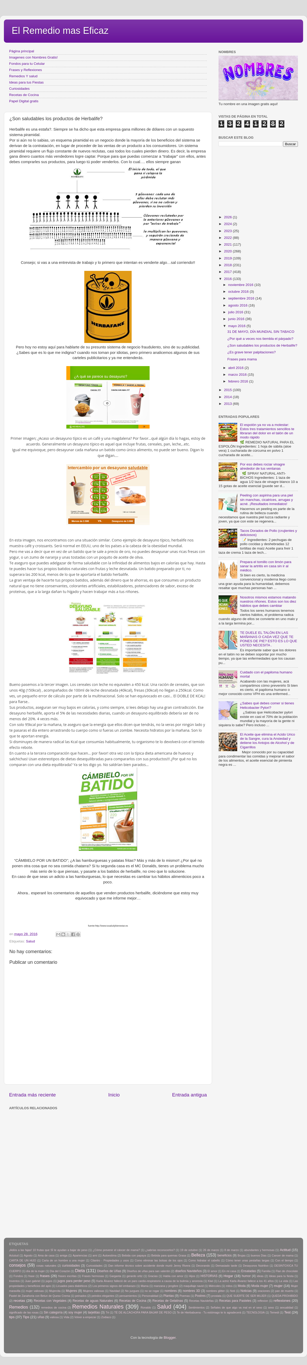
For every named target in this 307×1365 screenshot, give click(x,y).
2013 (228, 404)
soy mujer (75, 1312)
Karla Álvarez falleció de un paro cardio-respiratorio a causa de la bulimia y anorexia (149, 1281)
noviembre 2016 (241, 285)
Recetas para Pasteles (235, 1301)
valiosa (54, 1317)
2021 (228, 244)
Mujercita (55, 1290)
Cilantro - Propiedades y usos (110, 1260)
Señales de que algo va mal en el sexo (236, 1307)
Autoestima (110, 1255)
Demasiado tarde (226, 1265)
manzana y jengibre (166, 1285)
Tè (107, 1312)
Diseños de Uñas (109, 1271)
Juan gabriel (32, 1281)
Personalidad (150, 1295)
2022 (228, 238)
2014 (228, 397)
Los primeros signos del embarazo (114, 1285)
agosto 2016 (238, 305)
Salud (30, 941)
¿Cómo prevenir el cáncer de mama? (116, 1250)
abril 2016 (236, 368)
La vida (283, 1281)
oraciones (264, 1290)
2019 (228, 258)
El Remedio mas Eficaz (60, 30)
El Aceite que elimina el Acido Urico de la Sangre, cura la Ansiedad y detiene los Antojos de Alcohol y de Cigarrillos (267, 740)
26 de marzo (211, 1250)
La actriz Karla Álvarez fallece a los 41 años (246, 1281)
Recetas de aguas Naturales (93, 1301)
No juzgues (132, 1290)
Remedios (18, 1307)
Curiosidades (19, 89)
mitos (229, 1285)
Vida (66, 1317)
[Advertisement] (59, 1171)
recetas (19, 1301)
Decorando (203, 1265)
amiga (63, 1255)
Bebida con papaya (134, 1255)
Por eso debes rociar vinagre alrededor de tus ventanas (262, 466)
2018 (228, 265)
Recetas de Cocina (24, 95)
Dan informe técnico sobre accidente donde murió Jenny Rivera (149, 1265)
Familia (266, 1271)
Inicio (114, 1095)
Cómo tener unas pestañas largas (248, 1260)
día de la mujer (35, 1271)
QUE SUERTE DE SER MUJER (247, 1295)
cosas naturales (46, 1265)
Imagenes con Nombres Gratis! (33, 57)
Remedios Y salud (23, 76)
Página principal (21, 51)
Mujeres (71, 1291)
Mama (145, 1285)
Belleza (198, 1255)
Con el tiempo (284, 1260)
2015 (228, 390)
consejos (17, 1265)
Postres (200, 1296)
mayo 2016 (237, 326)
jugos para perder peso (73, 1281)
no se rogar (152, 1290)
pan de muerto (284, 1290)
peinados (80, 1295)
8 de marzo (231, 1250)
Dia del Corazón (60, 1271)
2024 (228, 224)
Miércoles (215, 1285)
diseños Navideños (188, 1271)
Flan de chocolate (287, 1271)
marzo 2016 (238, 375)
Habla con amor (173, 1276)
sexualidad (286, 1307)
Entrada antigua (189, 1095)
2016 (228, 279)
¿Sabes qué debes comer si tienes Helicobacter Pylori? (267, 705)
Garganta (115, 1276)
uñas (40, 1317)
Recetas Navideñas (201, 1300)
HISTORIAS (209, 1276)
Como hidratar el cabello (204, 1260)
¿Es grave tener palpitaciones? (251, 352)
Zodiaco (106, 1317)
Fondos (18, 1276)
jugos (49, 1281)
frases (45, 1276)
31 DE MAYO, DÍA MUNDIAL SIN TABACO (261, 332)
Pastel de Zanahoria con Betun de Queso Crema (39, 1295)
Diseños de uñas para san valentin (148, 1271)
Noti (232, 1290)
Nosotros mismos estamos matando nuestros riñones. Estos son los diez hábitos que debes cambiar (268, 601)
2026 (228, 217)
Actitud (285, 1250)
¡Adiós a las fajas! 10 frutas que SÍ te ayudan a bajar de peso (48, 1250)
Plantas (168, 1296)
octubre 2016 (239, 292)
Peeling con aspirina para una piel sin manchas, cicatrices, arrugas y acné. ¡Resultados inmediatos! (266, 499)
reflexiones (281, 1301)
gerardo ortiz (134, 1276)
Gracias (153, 1276)
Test (287, 1312)
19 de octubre (189, 1250)
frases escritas (67, 1276)
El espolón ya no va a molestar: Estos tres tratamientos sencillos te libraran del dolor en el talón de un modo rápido (267, 431)
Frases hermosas (93, 1276)
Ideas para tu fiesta (281, 1276)
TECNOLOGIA (255, 1312)
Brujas (242, 1255)
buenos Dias (259, 1255)
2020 (228, 251)
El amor (212, 1271)
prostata (216, 1295)
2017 (228, 272)
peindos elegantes (103, 1295)
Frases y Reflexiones (25, 70)
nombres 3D (191, 1291)
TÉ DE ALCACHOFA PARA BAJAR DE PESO (143, 1312)
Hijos (192, 1276)
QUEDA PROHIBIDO (285, 1295)
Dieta (80, 1270)
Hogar (228, 1276)
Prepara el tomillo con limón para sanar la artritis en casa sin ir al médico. (265, 566)
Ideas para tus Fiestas (26, 82)
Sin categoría (53, 1312)
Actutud (14, 1255)
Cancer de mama (283, 1255)
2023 (228, 231)
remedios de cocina (53, 1307)
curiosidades (71, 1265)
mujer (278, 1286)
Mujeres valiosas (93, 1290)
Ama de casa (46, 1255)
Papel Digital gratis (24, 101)
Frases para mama (242, 359)
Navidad (115, 1290)
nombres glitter (215, 1290)
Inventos (14, 1281)
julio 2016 (236, 312)
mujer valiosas (35, 1290)
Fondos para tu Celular (27, 64)
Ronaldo (145, 1307)
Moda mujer (259, 1286)
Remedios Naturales (97, 1306)
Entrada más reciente (32, 1095)
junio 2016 (236, 319)
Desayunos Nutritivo (255, 1265)
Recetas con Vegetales (50, 1301)
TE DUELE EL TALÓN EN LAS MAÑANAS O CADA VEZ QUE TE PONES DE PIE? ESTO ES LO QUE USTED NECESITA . (268, 639)
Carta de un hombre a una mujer (63, 1260)
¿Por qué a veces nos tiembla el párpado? (260, 339)
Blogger (170, 1338)
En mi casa (229, 1271)
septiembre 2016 (241, 298)
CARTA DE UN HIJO (22, 1260)
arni (95, 1255)
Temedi (274, 1312)
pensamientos (128, 1295)
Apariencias (80, 1255)
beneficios (225, 1255)
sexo (271, 1307)
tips (12, 1317)
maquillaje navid (193, 1285)
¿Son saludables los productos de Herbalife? (262, 345)
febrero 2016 (238, 381)
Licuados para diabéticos (71, 1285)
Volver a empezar (85, 1317)
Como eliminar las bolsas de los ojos (159, 1260)
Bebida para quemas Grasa (168, 1255)
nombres (170, 1291)
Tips (26, 1317)
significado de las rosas (24, 1312)
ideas (260, 1276)
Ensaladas (248, 1271)
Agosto (28, 1255)
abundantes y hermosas (259, 1250)
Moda (242, 1286)
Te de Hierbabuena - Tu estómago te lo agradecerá (209, 1312)
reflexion (263, 1300)
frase (31, 1276)
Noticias (246, 1291)
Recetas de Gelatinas (167, 1301)
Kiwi (210, 1281)
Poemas (185, 1295)
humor (246, 1276)
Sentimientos (196, 1307)
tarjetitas (94, 1312)
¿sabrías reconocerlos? (160, 1250)
